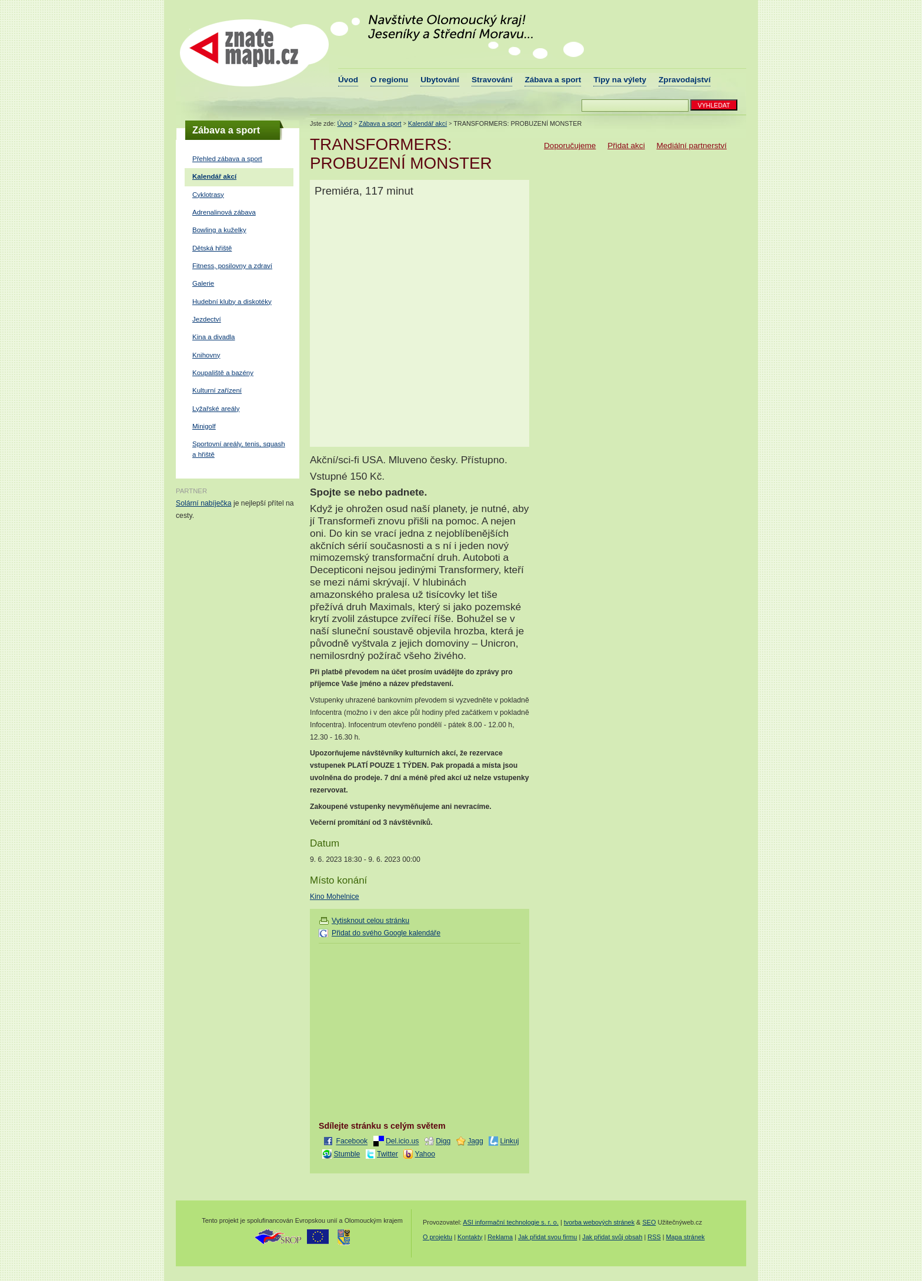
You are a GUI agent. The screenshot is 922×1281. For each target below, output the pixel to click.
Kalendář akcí (214, 176)
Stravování (492, 79)
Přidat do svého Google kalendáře (386, 933)
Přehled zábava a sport (227, 158)
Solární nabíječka (204, 503)
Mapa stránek (685, 1236)
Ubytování (439, 79)
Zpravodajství (684, 79)
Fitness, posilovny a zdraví (232, 265)
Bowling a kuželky (219, 229)
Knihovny (206, 355)
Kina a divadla (213, 336)
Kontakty (469, 1236)
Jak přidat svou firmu (547, 1236)
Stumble (346, 1154)
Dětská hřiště (212, 248)
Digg (443, 1142)
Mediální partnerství (691, 145)
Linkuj (509, 1142)
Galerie (203, 283)
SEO (649, 1222)
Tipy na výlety (619, 79)
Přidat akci (625, 145)
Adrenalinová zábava (224, 212)
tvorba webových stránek (599, 1222)
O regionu (389, 79)
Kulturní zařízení (217, 390)
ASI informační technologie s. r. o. (511, 1222)
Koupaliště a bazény (222, 372)
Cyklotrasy (208, 194)
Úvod (348, 79)
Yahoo (425, 1154)
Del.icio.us (402, 1142)
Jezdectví (206, 319)
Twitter (387, 1154)
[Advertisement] (417, 1030)
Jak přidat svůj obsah (612, 1236)
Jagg (475, 1142)
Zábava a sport (553, 79)
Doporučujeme (570, 145)
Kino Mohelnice (334, 896)
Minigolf (204, 426)
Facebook (352, 1142)
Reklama (500, 1236)
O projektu (437, 1236)
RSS (653, 1236)
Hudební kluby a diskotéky (232, 301)
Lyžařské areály (215, 408)
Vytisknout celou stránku (370, 921)
